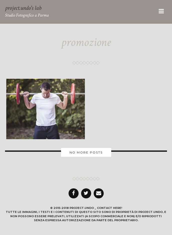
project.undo (82, 208)
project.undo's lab (23, 8)
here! (117, 208)
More (86, 152)
